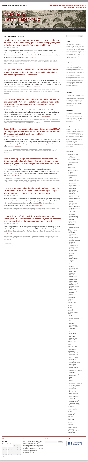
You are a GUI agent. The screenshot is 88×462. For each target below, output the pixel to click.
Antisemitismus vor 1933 (73, 161)
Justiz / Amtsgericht (72, 261)
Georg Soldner (8, 150)
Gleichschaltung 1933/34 (73, 227)
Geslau (39, 61)
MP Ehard (49, 237)
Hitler (69, 229)
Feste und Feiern (71, 224)
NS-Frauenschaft (73, 325)
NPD (70, 390)
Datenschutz (72, 29)
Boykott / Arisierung (73, 237)
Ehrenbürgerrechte (72, 174)
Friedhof (71, 244)
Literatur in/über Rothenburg (75, 383)
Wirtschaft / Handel (73, 217)
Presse (69, 344)
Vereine (69, 426)
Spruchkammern (35, 209)
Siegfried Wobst (48, 91)
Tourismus (70, 422)
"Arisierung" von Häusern (73, 154)
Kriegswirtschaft (72, 284)
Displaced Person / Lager (74, 185)
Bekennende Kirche (73, 354)
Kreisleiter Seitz (45, 61)
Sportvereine (72, 209)
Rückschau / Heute (72, 365)
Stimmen (36, 29)
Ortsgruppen (42, 89)
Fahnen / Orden (72, 271)
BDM (70, 315)
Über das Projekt (21, 29)
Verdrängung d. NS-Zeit (73, 424)
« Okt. (3, 456)
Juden (30, 91)
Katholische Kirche (73, 359)
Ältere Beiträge (8, 243)
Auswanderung (72, 178)
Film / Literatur (72, 190)
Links (47, 29)
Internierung (35, 60)
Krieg (56, 119)
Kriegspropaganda (73, 279)
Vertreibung (71, 260)
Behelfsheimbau (72, 317)
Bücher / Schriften (73, 182)
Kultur (70, 200)
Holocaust (71, 248)
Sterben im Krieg (73, 291)
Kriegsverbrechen (73, 281)
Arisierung (15, 178)
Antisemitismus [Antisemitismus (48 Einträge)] (31, 450)
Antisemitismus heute (74, 369)
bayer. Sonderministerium (10, 209)
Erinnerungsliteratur (73, 270)
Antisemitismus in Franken (74, 159)
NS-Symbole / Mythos (73, 312)
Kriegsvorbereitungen (74, 283)
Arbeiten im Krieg (73, 265)
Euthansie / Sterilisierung (73, 222)
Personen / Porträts (8, 61)
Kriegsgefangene (48, 60)
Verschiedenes (71, 429)
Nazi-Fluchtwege (73, 203)
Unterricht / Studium (73, 401)
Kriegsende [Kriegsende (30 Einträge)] (25, 441)
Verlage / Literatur (73, 213)
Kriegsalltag (72, 273)
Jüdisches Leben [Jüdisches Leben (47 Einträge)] (36, 448)
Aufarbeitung (72, 372)
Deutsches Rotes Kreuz (73, 170)
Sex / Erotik (70, 411)
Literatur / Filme (72, 382)
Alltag (70, 177)
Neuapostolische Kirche (74, 362)
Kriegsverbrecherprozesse (74, 198)
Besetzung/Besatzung (23, 178)
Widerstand (16, 61)
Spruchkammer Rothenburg (47, 150)
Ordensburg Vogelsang (19, 122)
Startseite (6, 29)
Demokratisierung (33, 178)
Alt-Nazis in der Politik (74, 367)
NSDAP (54, 60)
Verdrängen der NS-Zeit (74, 404)
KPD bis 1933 (72, 336)
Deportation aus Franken (74, 240)
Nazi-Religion (72, 361)
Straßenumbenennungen (74, 400)
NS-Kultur (70, 305)
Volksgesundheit (71, 432)
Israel (70, 377)
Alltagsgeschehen (72, 156)
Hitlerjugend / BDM (72, 230)
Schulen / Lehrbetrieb (72, 409)
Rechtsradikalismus (73, 393)
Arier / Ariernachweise (73, 162)
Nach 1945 (71, 253)
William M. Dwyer (30, 181)
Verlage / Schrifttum (72, 427)
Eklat (70, 187)
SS (69, 331)
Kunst (69, 296)
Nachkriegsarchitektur (74, 387)
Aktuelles (13, 29)
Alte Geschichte (71, 157)
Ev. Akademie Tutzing (74, 374)
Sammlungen (71, 406)
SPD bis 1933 (72, 339)
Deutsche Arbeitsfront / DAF (75, 318)
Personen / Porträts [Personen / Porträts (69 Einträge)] (35, 447)
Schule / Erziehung (72, 408)
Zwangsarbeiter (72, 294)
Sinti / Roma (70, 416)
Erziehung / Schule (72, 221)
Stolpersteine (72, 398)
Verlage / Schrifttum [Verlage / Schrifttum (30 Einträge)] (36, 445)
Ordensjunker (29, 122)
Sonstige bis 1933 (73, 338)
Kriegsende (15, 180)
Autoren (42, 29)
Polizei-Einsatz (72, 289)
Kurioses (71, 201)
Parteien (69, 335)
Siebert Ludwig (71, 413)
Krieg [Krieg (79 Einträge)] (25, 443)
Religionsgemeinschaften (74, 208)
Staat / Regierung (71, 419)
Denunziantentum (72, 167)
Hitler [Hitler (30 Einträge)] (41, 446)
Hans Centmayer (17, 150)
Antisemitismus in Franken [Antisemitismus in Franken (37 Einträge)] (32, 443)
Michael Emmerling (35, 150)
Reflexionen (72, 395)
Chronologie (70, 165)
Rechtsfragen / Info (73, 391)
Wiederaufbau (72, 214)
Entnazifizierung (16, 60)
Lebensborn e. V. (71, 297)
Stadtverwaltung (23, 180)
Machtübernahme (71, 300)
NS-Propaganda (71, 309)
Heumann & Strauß (55, 121)
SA (70, 330)
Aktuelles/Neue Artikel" (72, 75)
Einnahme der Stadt (43, 178)
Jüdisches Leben (50, 119)
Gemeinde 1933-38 (73, 245)
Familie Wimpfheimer (18, 91)
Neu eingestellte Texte (72, 304)
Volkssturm (71, 292)
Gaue (70, 320)
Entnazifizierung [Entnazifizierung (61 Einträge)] (27, 445)
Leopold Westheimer (8, 122)
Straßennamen (71, 421)
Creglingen (71, 239)
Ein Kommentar (20, 63)
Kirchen (71, 380)
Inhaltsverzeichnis (55, 29)
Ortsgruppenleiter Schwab (10, 63)
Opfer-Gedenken (72, 204)
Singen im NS (71, 414)
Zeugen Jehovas (72, 364)
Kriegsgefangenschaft (74, 196)
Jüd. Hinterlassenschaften (74, 195)
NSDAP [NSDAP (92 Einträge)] (32, 452)
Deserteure (71, 266)
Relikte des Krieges (73, 396)
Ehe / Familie (71, 172)
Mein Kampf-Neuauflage (74, 385)
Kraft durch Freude (73, 322)
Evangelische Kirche (73, 357)
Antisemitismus (16, 89)
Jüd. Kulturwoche (73, 250)
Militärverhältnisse (72, 302)
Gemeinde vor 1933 (73, 247)
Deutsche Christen (73, 356)
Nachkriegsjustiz (73, 388)
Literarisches (70, 299)
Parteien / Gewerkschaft (74, 206)
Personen (71, 255)
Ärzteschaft (70, 164)
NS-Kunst (70, 307)
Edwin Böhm (47, 121)
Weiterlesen (34, 57)
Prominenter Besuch (72, 346)
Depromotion (71, 169)
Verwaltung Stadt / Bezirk (33, 180)
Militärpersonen (72, 287)
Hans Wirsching (7, 181)
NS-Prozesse (70, 310)
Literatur (30, 29)
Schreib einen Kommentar (46, 209)
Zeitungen (71, 219)
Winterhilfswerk (72, 333)
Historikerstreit (72, 375)
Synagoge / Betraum (73, 258)
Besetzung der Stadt (55, 180)
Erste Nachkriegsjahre (26, 60)
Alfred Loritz (16, 237)
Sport (69, 417)
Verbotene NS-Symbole (74, 403)
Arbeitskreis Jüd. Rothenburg (75, 370)
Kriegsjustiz (71, 278)
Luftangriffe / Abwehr (74, 286)
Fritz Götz (26, 91)
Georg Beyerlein (33, 61)
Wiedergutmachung (73, 216)
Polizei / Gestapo (71, 343)
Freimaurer (70, 226)
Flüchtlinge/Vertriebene (74, 191)
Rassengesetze (72, 257)
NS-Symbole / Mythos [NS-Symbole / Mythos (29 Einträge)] (27, 448)
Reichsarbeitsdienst (29, 121)
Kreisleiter (41, 60)
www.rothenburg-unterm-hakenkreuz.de (14, 5)
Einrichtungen (72, 242)
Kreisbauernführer (25, 150)
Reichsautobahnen (72, 349)
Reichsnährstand (47, 149)
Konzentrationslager (73, 252)
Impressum (64, 29)
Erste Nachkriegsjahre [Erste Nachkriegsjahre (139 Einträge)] (35, 441)
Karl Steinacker (36, 91)
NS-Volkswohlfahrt (73, 326)
